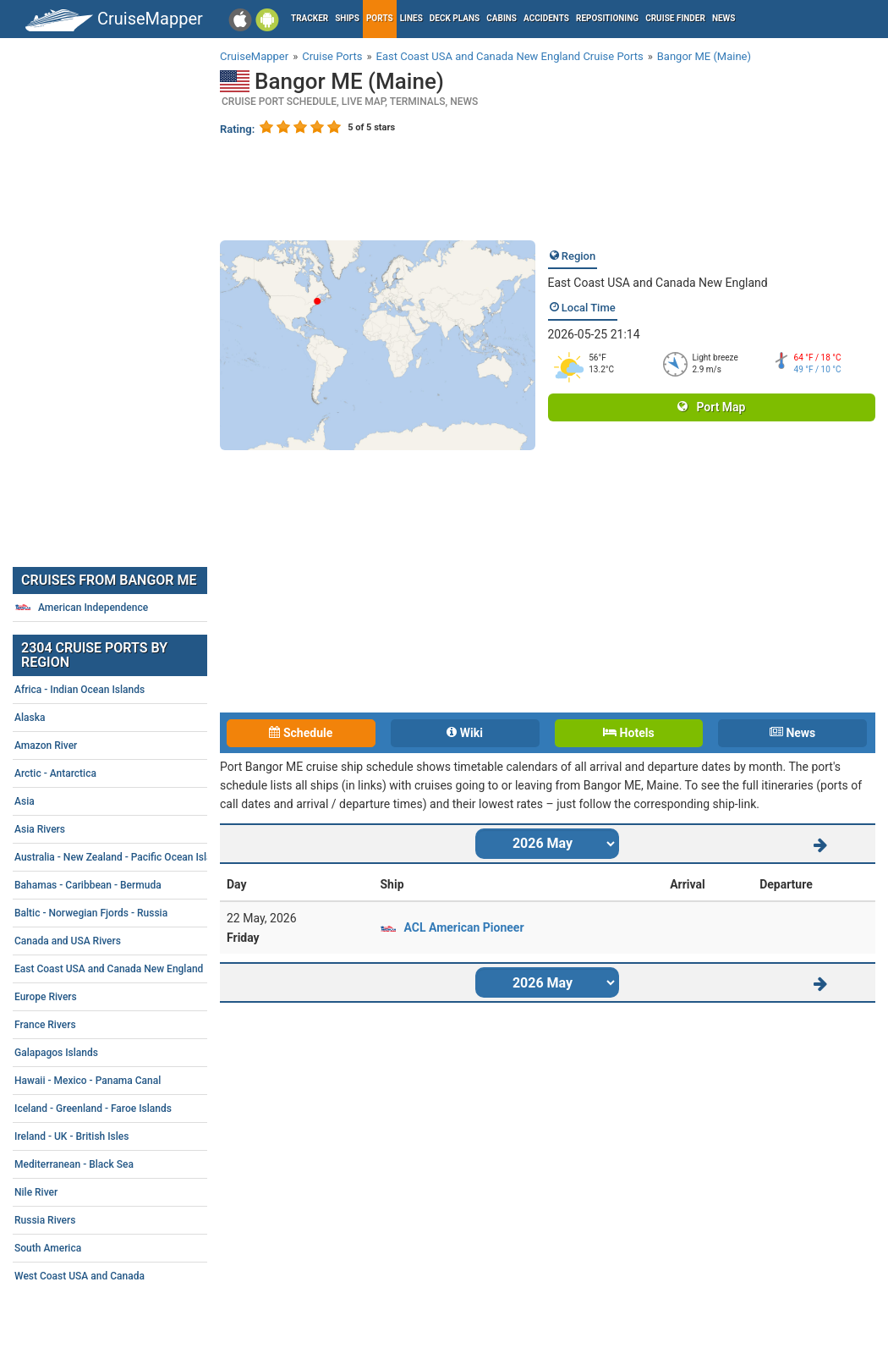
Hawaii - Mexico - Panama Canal (140, 1080)
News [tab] (792, 733)
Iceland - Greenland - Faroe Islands (140, 1108)
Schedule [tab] (300, 733)
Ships (347, 18)
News (724, 18)
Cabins (501, 18)
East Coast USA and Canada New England (658, 282)
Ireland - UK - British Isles (140, 1136)
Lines (411, 18)
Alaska (140, 717)
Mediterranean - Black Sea (140, 1164)
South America (140, 1248)
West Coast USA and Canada (140, 1276)
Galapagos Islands (140, 1052)
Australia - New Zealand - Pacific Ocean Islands (140, 857)
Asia (140, 801)
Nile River (140, 1192)
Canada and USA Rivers (140, 941)
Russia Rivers (140, 1220)
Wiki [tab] (465, 733)
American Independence (81, 607)
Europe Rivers (140, 996)
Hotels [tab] (628, 733)
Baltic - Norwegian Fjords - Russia (140, 913)
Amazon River (140, 745)
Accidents (546, 18)
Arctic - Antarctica (140, 773)
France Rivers (140, 1024)
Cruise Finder (675, 18)
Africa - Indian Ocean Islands (140, 689)
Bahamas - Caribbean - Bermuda (140, 885)
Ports (379, 18)
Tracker (309, 18)
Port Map (711, 407)
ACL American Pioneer (463, 927)
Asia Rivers (140, 829)
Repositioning (607, 18)
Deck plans (455, 18)
